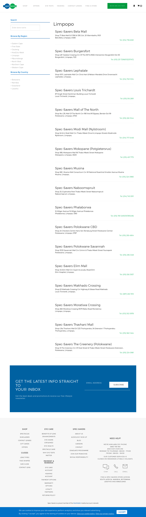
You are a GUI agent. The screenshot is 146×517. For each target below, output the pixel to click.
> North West (16, 61)
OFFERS (36, 6)
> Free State (15, 47)
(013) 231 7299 (119, 60)
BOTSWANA (125, 479)
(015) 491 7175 (128, 157)
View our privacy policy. (105, 514)
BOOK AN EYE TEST (117, 6)
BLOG (79, 440)
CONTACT (79, 447)
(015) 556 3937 (128, 274)
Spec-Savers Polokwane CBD (76, 227)
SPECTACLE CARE (48, 449)
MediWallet (77, 503)
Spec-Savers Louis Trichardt (75, 90)
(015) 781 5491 (119, 216)
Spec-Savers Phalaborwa (73, 207)
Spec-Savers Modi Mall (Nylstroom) (80, 129)
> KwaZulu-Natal (17, 52)
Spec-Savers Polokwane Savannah (80, 246)
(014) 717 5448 (128, 138)
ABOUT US (79, 434)
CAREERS (79, 444)
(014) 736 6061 (128, 40)
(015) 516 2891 (128, 99)
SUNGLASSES (25, 437)
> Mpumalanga (17, 58)
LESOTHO (108, 481)
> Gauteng (15, 49)
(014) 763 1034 (128, 79)
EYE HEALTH (49, 446)
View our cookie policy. (86, 514)
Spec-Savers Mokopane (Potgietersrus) (83, 148)
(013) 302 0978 (128, 314)
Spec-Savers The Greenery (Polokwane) (83, 344)
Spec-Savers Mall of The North (76, 109)
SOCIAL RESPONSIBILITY (79, 457)
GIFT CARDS (24, 444)
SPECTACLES (24, 434)
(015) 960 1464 (128, 333)
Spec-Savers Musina (69, 168)
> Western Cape (17, 67)
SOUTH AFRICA (106, 479)
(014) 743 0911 (128, 196)
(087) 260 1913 (128, 294)
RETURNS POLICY (48, 495)
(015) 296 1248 (128, 255)
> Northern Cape (17, 64)
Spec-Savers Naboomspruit (75, 187)
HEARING (60, 6)
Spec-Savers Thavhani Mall (74, 324)
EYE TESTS (49, 6)
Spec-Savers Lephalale (71, 70)
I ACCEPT (122, 512)
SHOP (25, 6)
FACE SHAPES (25, 460)
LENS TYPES (24, 457)
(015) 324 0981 (128, 353)
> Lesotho (14, 89)
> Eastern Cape (17, 44)
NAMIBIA (116, 479)
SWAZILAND (121, 481)
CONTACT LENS (24, 467)
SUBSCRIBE (119, 385)
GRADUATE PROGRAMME (79, 450)
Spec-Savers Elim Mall (71, 266)
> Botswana (15, 80)
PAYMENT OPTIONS (49, 479)
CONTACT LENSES (75, 6)
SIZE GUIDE (24, 464)
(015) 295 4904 (128, 235)
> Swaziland (15, 86)
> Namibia (15, 83)
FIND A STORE (91, 6)
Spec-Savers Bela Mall (71, 31)
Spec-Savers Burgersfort (72, 51)
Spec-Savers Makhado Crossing (78, 285)
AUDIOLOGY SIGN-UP (79, 437)
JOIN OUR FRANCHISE (79, 454)
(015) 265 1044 (128, 118)
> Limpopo (15, 55)
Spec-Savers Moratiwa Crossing (77, 305)
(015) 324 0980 (128, 177)
